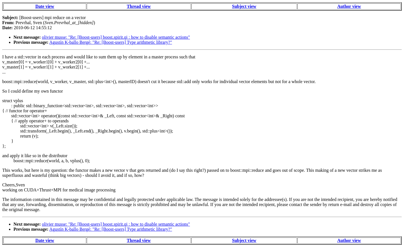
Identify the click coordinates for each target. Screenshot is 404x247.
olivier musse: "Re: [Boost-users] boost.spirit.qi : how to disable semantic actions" (116, 37)
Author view (349, 6)
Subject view (244, 6)
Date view (44, 6)
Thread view (139, 6)
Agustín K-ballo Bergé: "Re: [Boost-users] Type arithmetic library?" (110, 42)
